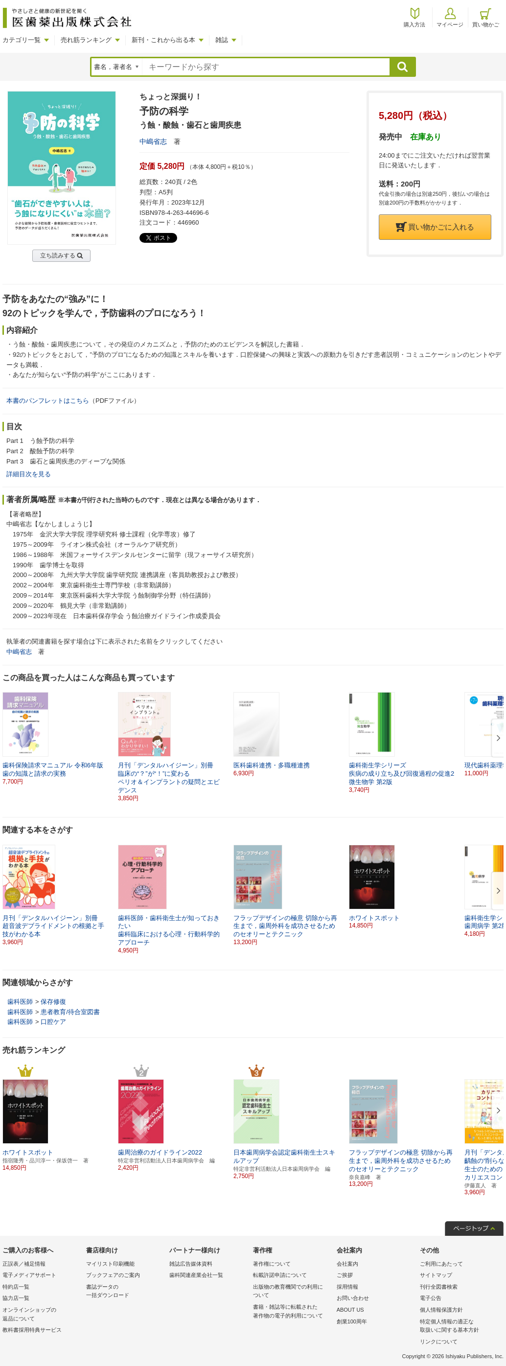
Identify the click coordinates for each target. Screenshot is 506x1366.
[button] (497, 738)
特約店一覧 (15, 1287)
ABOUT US (350, 1310)
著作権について (272, 1264)
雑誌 (221, 40)
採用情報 (347, 1287)
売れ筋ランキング (86, 40)
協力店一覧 (15, 1298)
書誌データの (125, 1292)
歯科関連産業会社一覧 (196, 1275)
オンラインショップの (41, 1315)
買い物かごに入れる (435, 227)
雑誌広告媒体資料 (190, 1264)
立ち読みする (57, 255)
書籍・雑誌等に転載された (292, 1312)
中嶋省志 (153, 141)
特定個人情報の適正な (459, 1327)
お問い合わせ (353, 1298)
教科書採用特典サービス (32, 1330)
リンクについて (439, 1341)
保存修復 (53, 1001)
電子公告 (430, 1298)
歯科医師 (20, 1001)
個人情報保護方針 (441, 1310)
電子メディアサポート (29, 1275)
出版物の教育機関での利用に (292, 1292)
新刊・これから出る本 (163, 40)
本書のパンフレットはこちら (47, 400)
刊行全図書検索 (439, 1287)
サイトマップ (436, 1275)
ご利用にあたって (441, 1264)
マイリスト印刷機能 (110, 1264)
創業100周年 (352, 1321)
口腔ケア (53, 1021)
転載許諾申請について (280, 1275)
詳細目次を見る (28, 474)
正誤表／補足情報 (24, 1264)
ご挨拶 (345, 1275)
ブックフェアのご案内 (113, 1275)
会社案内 (347, 1264)
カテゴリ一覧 (21, 40)
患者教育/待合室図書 (70, 1012)
